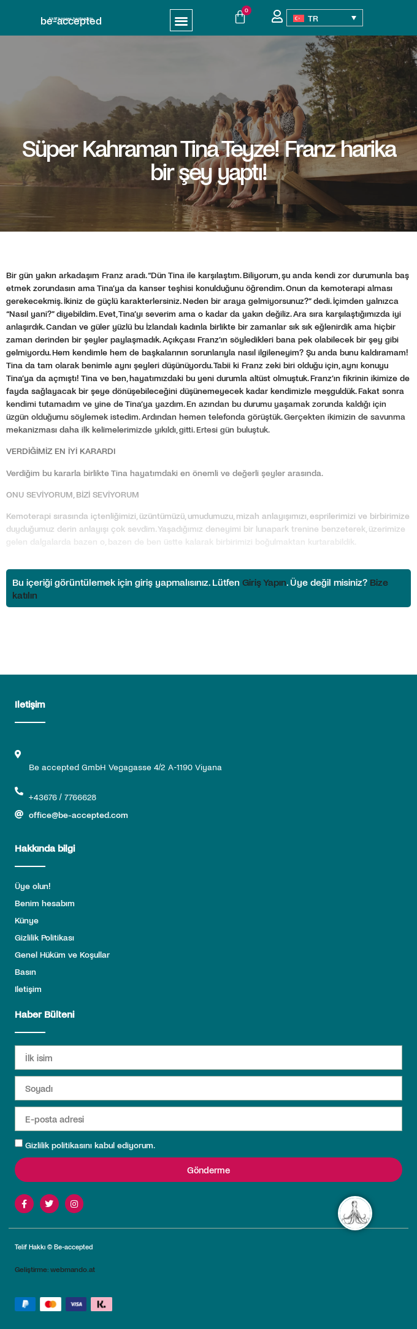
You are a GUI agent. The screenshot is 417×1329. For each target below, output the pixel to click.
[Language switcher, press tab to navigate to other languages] (324, 17)
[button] (181, 20)
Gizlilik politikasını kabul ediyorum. (90, 1145)
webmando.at (72, 1269)
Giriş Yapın (264, 582)
